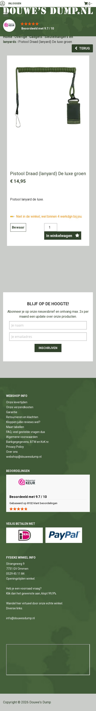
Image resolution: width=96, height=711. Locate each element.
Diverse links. (14, 608)
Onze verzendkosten (19, 407)
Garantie (11, 412)
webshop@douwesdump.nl (24, 456)
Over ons (12, 451)
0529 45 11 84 (15, 573)
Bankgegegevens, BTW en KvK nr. (27, 441)
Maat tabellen (15, 427)
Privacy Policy (15, 446)
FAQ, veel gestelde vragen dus (25, 432)
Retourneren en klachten (22, 417)
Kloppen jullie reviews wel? (23, 422)
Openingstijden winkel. (20, 578)
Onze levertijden (16, 402)
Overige (20, 37)
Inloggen (14, 3)
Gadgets (35, 37)
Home (7, 37)
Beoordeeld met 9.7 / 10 (37, 28)
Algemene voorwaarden (22, 437)
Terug (84, 48)
